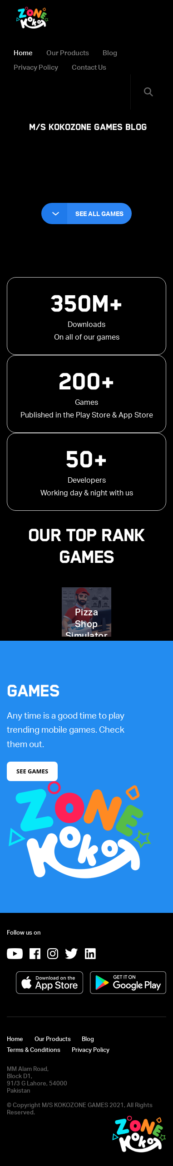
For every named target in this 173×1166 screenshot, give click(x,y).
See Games (32, 771)
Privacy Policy (36, 67)
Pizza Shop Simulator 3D (86, 629)
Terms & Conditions (33, 1049)
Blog (110, 52)
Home (23, 52)
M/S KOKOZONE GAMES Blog (88, 127)
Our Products (67, 52)
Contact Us (89, 67)
